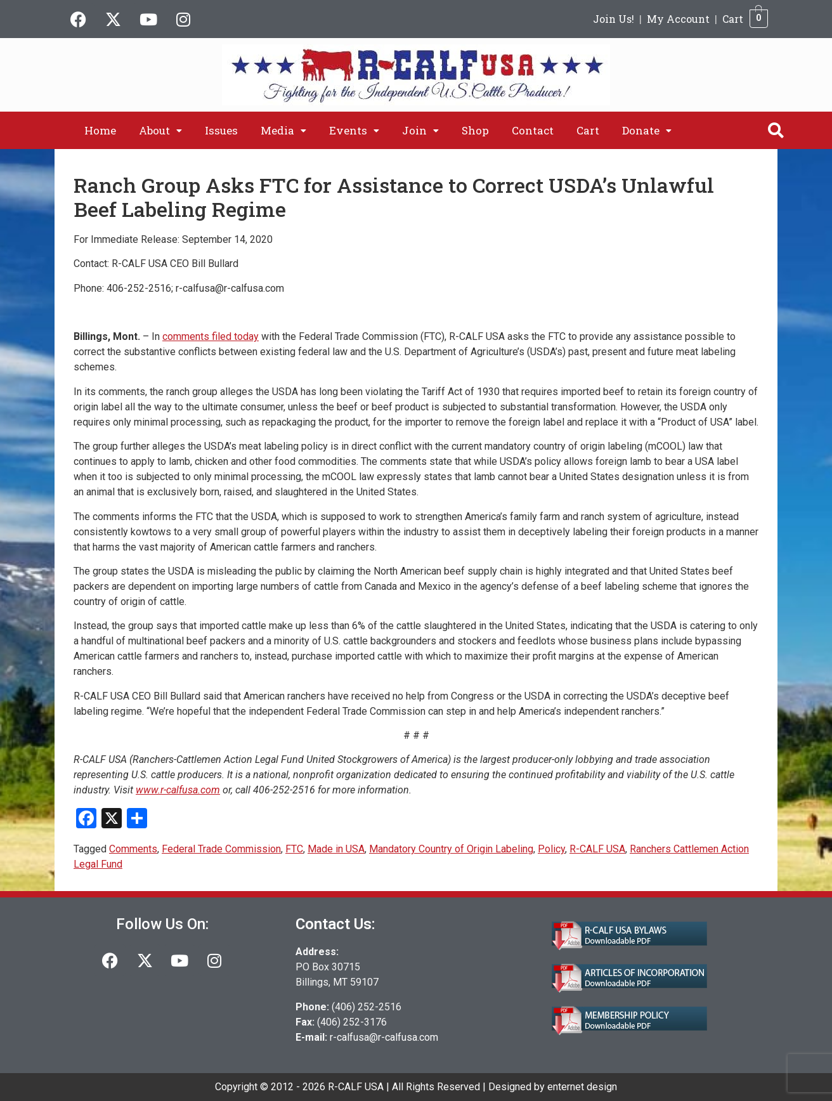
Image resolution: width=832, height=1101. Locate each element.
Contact (533, 130)
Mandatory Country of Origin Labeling (451, 849)
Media (283, 130)
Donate (647, 130)
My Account (678, 18)
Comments (133, 849)
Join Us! (613, 18)
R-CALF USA (597, 849)
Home (100, 130)
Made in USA (336, 849)
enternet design (582, 1087)
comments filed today (210, 336)
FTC (294, 849)
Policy (551, 849)
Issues (221, 130)
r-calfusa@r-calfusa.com (384, 1037)
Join (420, 130)
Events (354, 130)
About (160, 130)
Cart (732, 18)
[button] (160, 130)
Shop (475, 130)
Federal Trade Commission (221, 849)
